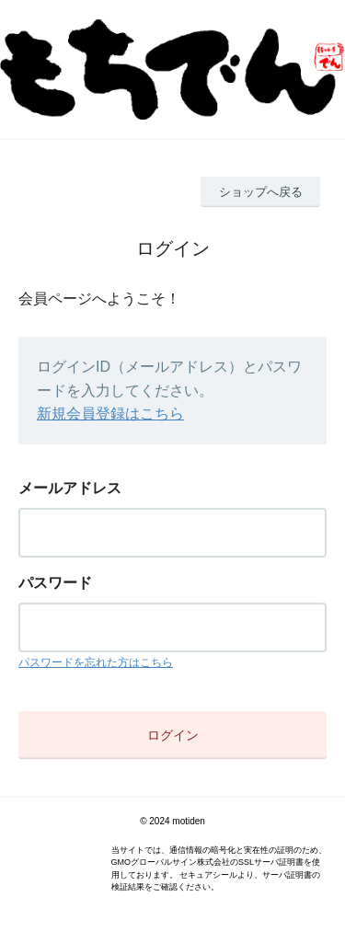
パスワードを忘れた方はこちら (95, 662)
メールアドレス (69, 488)
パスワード (55, 583)
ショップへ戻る (261, 192)
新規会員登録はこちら (110, 413)
